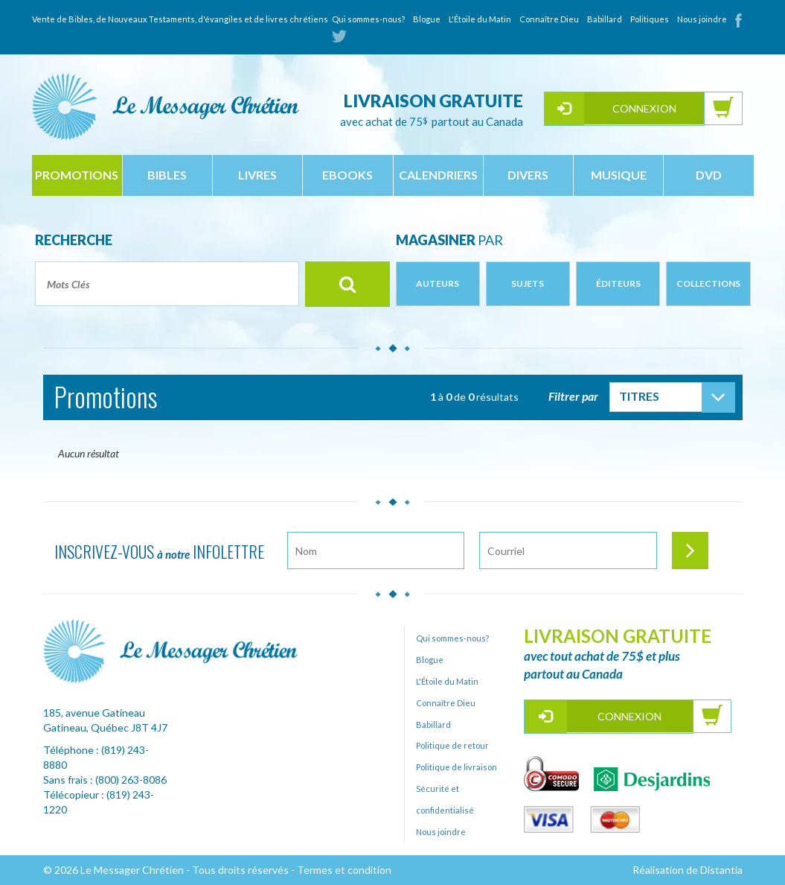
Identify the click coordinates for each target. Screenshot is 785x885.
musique (619, 175)
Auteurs (437, 283)
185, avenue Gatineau (94, 712)
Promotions (76, 175)
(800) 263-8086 (131, 779)
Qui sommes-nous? (368, 19)
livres (257, 175)
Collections (708, 283)
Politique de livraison (456, 767)
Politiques (649, 19)
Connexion (644, 108)
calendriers (438, 175)
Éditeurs (618, 283)
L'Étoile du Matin (480, 19)
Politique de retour (452, 745)
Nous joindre (702, 19)
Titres (639, 396)
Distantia (721, 869)
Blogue (426, 19)
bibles (167, 175)
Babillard (604, 19)
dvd (709, 175)
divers (527, 175)
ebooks (347, 175)
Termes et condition (344, 869)
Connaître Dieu (549, 19)
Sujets (527, 283)
